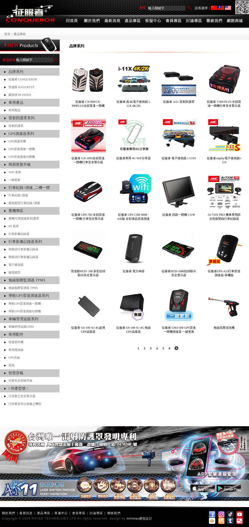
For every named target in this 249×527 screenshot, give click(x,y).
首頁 (7, 34)
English (228, 8)
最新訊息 (26, 513)
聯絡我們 (114, 513)
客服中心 (61, 513)
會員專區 (78, 513)
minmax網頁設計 (139, 518)
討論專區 (96, 513)
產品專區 (20, 34)
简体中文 (214, 8)
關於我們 (8, 513)
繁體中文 (221, 8)
